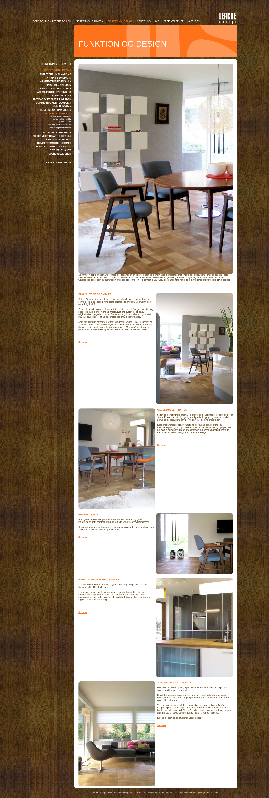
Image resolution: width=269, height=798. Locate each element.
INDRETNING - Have (147, 21)
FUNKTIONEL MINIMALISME (55, 74)
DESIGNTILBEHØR (173, 21)
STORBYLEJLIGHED (60, 154)
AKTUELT (193, 21)
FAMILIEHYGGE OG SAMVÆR (60, 116)
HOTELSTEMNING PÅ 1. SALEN (53, 146)
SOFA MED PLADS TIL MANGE (60, 128)
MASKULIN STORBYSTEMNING (53, 92)
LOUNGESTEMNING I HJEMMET (53, 143)
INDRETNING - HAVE (58, 162)
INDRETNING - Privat (119, 21)
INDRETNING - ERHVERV (56, 64)
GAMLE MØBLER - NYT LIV (62, 119)
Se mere (82, 342)
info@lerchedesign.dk (192, 792)
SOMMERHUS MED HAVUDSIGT (53, 102)
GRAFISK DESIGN (65, 122)
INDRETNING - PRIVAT (57, 70)
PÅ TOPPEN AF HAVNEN (57, 139)
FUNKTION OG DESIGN (58, 113)
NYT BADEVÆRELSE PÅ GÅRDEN (52, 99)
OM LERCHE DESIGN (59, 21)
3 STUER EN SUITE (60, 150)
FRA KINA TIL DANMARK (57, 77)
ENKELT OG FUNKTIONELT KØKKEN (59, 125)
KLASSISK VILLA (61, 95)
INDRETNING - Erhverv (89, 21)
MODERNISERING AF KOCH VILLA (52, 136)
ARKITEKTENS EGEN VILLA (55, 81)
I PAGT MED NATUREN (58, 85)
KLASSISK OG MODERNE (57, 132)
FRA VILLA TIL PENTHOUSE (55, 88)
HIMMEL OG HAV (61, 106)
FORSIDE (38, 21)
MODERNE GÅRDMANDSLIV (55, 110)
